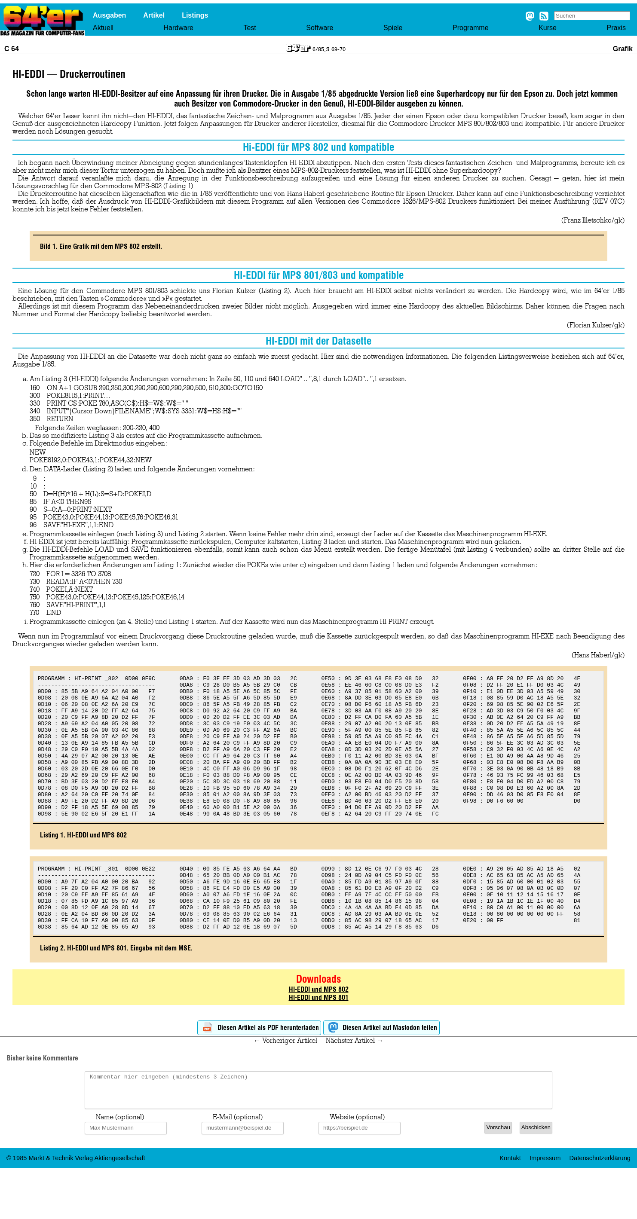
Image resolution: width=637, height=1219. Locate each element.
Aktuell (103, 27)
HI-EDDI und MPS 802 (319, 1031)
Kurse (548, 27)
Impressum (545, 1205)
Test (249, 27)
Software (319, 27)
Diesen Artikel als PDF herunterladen (259, 1069)
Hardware (178, 27)
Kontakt (510, 1205)
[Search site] (592, 15)
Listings (195, 15)
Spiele (392, 27)
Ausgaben (109, 15)
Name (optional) (120, 1165)
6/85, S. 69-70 (329, 49)
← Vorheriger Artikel (285, 1082)
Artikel (154, 15)
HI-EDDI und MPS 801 (319, 1039)
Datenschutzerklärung (600, 1205)
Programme (471, 27)
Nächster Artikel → (354, 1082)
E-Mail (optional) (238, 1165)
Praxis (615, 27)
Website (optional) (357, 1165)
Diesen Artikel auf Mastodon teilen (381, 1069)
